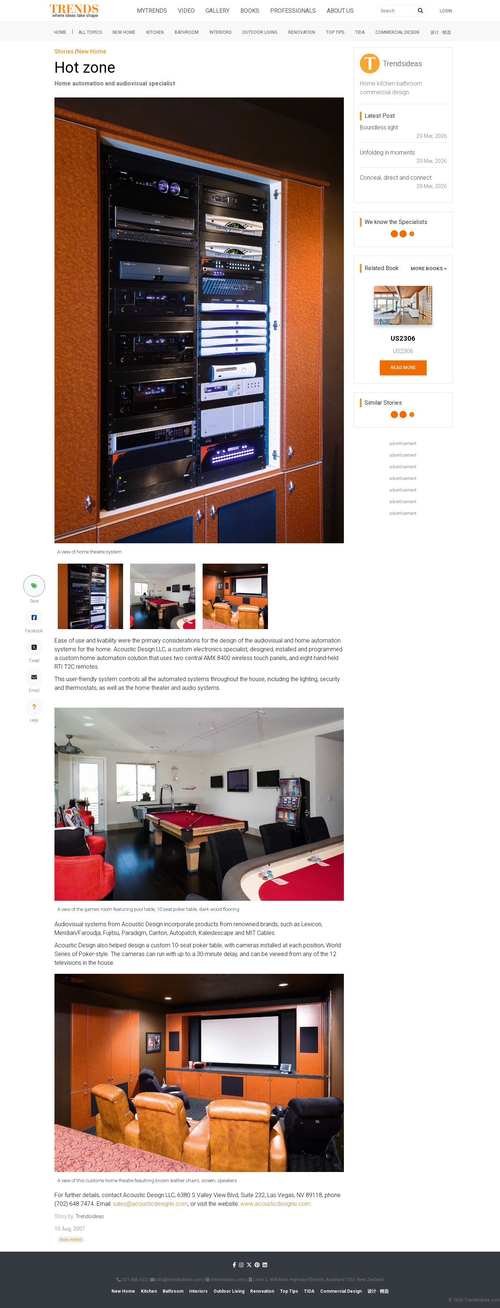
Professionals (293, 10)
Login (446, 10)
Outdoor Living (259, 32)
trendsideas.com (225, 1279)
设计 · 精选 (440, 32)
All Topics (90, 32)
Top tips (335, 32)
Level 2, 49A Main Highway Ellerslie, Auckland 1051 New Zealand (316, 1279)
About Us (340, 10)
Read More (403, 367)
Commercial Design (397, 32)
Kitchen (155, 32)
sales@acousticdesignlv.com (150, 1203)
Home (60, 32)
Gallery (217, 10)
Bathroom (187, 32)
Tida (360, 32)
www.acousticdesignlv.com (275, 1203)
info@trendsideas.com (176, 1279)
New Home (124, 32)
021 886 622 (132, 1279)
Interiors (220, 32)
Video (186, 10)
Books (249, 10)
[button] (34, 586)
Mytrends (152, 10)
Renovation (301, 32)
